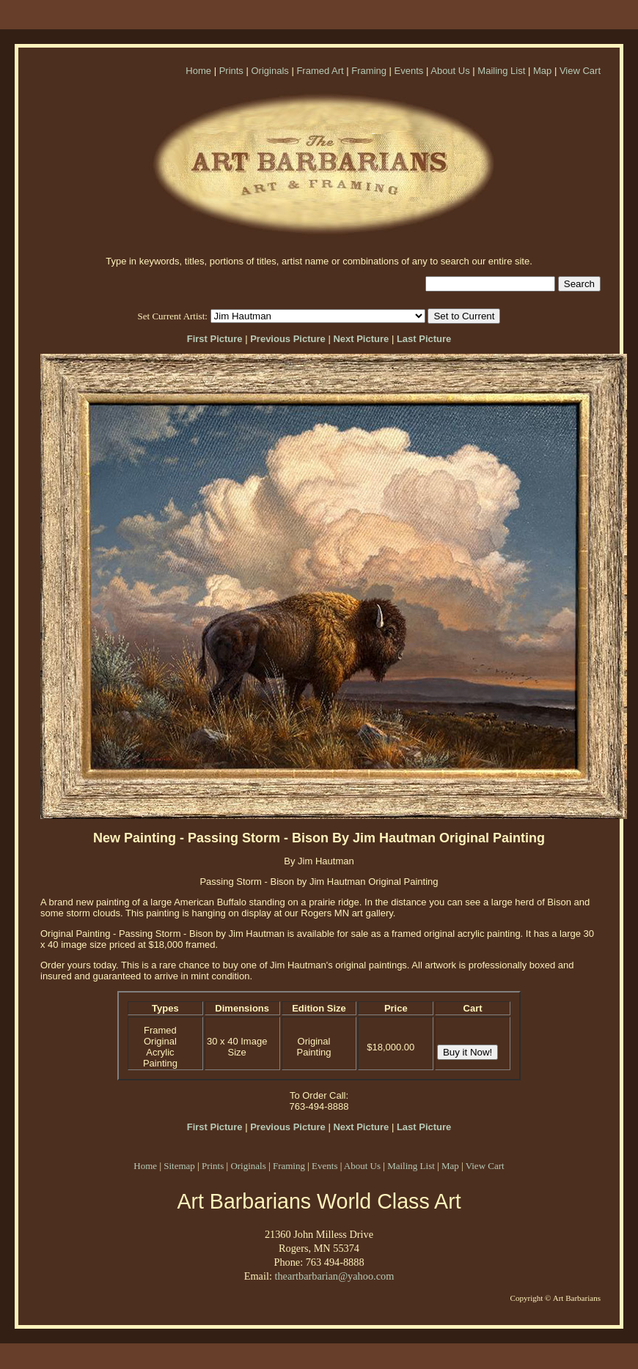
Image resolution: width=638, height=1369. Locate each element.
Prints (231, 70)
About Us (449, 70)
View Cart (580, 70)
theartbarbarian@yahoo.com (334, 1276)
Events (409, 70)
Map (542, 70)
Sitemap (179, 1165)
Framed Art (319, 70)
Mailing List (501, 70)
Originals (269, 70)
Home (198, 70)
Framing (368, 70)
